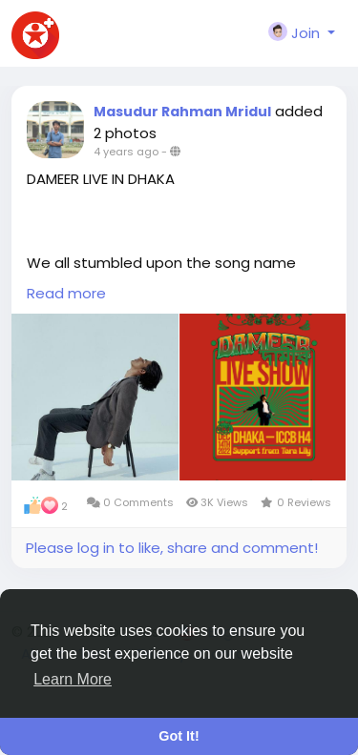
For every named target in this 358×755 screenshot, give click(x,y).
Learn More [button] (72, 679)
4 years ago (126, 151)
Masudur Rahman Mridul (182, 111)
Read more (66, 293)
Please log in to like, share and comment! (172, 548)
